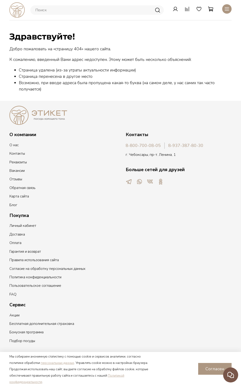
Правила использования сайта (34, 260)
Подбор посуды (22, 341)
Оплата (15, 242)
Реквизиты (18, 162)
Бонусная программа (26, 332)
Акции (14, 315)
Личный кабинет (22, 225)
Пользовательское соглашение (35, 285)
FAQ (12, 294)
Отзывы (15, 179)
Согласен (214, 369)
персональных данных (57, 363)
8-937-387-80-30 (185, 145)
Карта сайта (19, 196)
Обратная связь (22, 187)
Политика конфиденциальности (35, 277)
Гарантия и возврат (25, 251)
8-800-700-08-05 (143, 145)
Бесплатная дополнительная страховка (41, 323)
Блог (13, 205)
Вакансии (17, 170)
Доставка (17, 234)
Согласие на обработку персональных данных (47, 268)
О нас (14, 145)
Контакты (17, 153)
